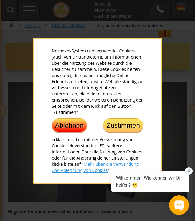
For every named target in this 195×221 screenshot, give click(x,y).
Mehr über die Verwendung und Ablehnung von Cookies (95, 167)
